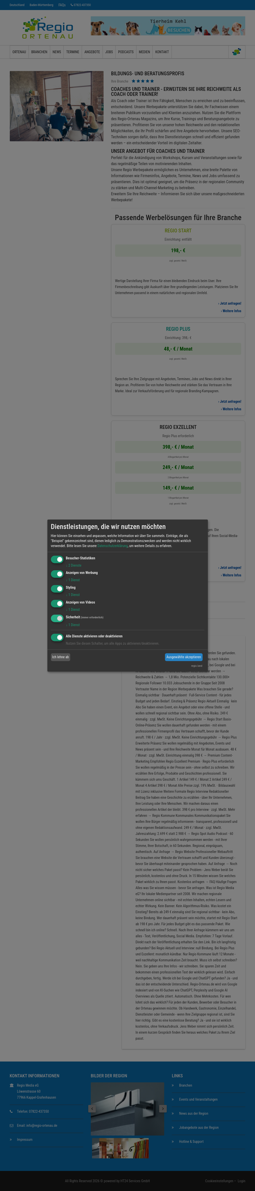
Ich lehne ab (60, 657)
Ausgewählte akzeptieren (183, 657)
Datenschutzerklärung (113, 546)
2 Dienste (73, 565)
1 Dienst (73, 580)
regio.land (196, 666)
